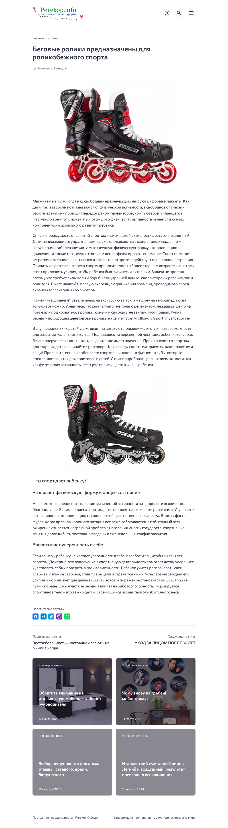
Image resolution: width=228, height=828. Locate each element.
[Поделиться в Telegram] (44, 616)
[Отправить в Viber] (59, 616)
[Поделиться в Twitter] (51, 616)
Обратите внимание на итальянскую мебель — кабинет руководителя (70, 698)
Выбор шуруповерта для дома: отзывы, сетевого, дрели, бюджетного (69, 769)
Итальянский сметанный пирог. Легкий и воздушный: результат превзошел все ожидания (153, 769)
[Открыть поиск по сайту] (179, 13)
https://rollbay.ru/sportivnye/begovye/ (157, 318)
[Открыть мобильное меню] (191, 13)
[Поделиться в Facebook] (36, 616)
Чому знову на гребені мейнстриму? (144, 695)
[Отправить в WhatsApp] (67, 616)
